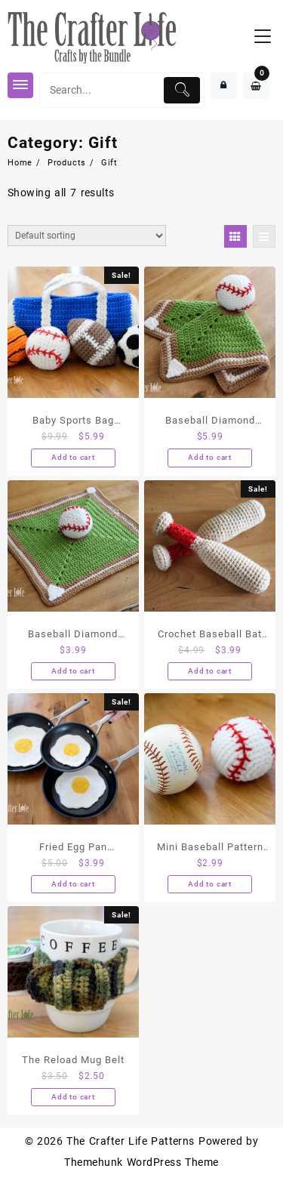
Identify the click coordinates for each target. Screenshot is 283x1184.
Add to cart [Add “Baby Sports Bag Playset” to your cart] (73, 457)
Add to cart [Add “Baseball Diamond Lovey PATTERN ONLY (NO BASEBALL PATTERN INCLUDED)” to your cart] (73, 671)
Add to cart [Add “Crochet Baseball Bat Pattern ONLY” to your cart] (210, 671)
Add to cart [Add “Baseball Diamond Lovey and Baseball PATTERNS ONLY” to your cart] (210, 457)
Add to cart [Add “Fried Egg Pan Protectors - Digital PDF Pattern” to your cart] (73, 884)
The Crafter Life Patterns (130, 1141)
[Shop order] (87, 235)
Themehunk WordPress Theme (141, 1162)
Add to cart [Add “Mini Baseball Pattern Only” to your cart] (210, 884)
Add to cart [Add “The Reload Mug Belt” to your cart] (73, 1097)
